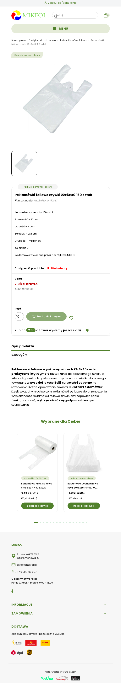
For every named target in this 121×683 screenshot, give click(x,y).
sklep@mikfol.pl (27, 564)
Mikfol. (48, 671)
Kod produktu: (24, 200)
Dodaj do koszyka (47, 316)
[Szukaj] (75, 15)
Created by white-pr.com (64, 671)
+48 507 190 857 (26, 571)
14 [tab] (79, 521)
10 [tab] (66, 521)
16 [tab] (86, 521)
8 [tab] (60, 521)
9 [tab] (63, 521)
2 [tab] (40, 521)
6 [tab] (53, 521)
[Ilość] (19, 316)
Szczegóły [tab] (19, 354)
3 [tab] (43, 521)
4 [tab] (47, 521)
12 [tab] (73, 521)
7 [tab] (57, 521)
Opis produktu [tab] (22, 345)
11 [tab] (70, 521)
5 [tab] (50, 521)
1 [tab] (36, 521)
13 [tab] (76, 521)
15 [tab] (83, 521)
